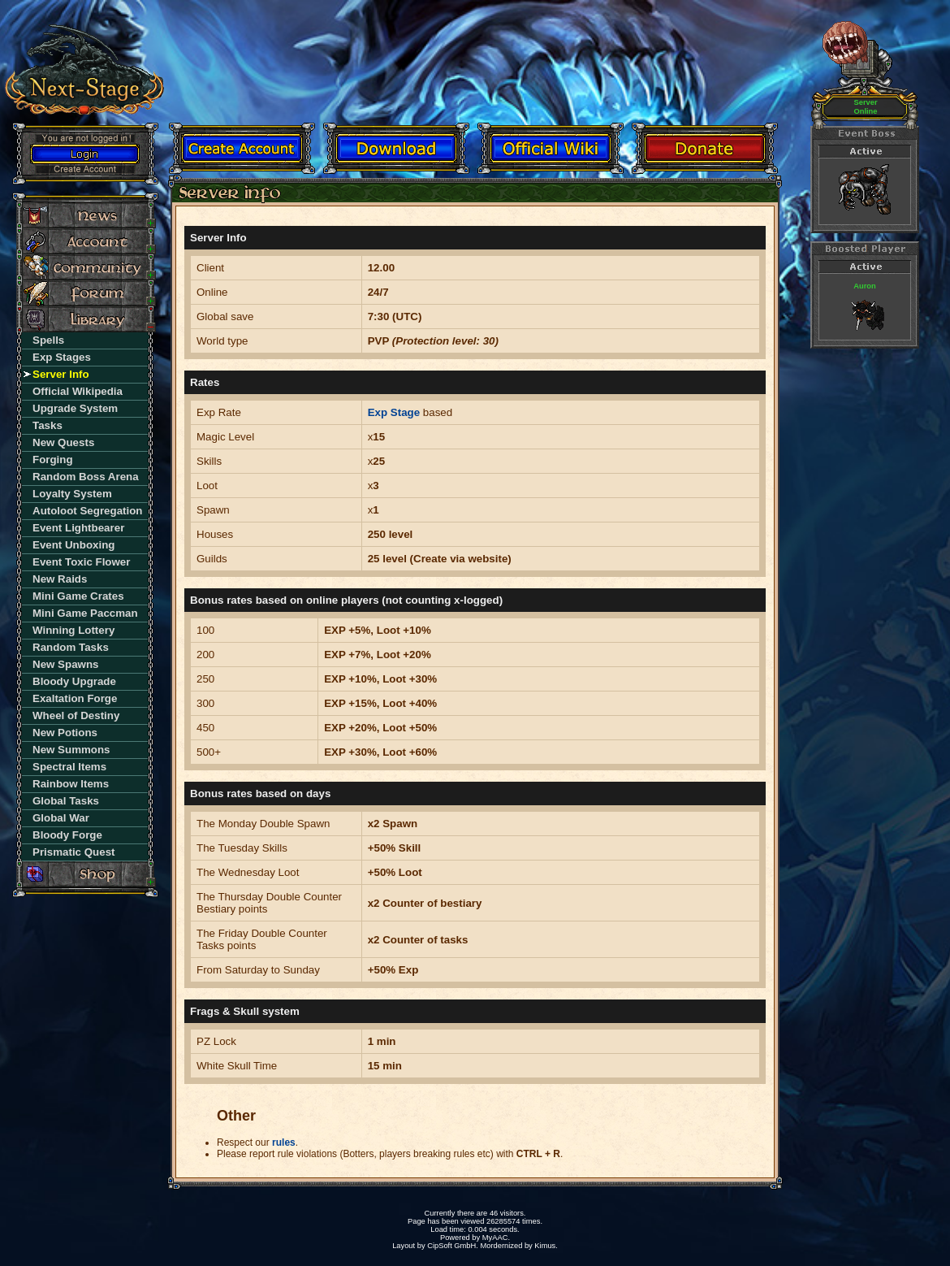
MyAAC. (496, 1237)
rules (284, 1142)
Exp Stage (394, 412)
